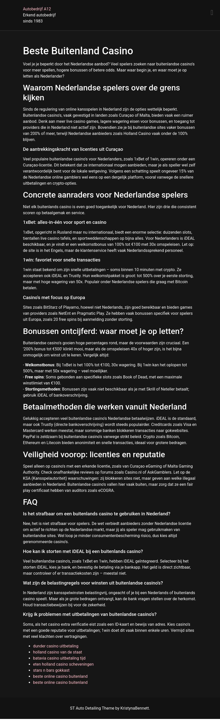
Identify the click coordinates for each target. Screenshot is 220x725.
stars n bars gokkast (51, 670)
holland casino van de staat (57, 652)
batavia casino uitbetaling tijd (59, 658)
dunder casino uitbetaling (55, 646)
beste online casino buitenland (60, 676)
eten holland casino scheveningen (63, 664)
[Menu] (212, 12)
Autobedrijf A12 (37, 9)
